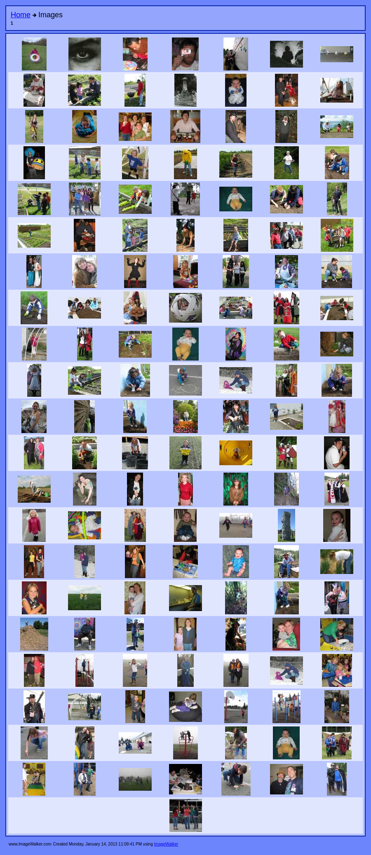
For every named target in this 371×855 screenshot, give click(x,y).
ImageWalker (166, 844)
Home (21, 15)
